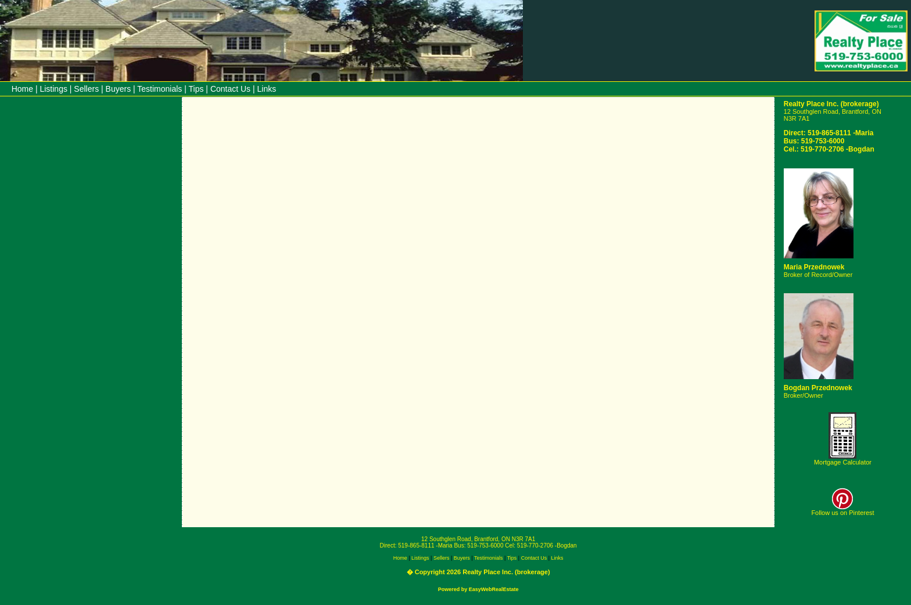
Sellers (86, 88)
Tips (196, 88)
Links (267, 88)
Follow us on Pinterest (842, 509)
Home (22, 88)
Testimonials (159, 88)
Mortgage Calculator (842, 462)
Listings (53, 88)
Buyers (118, 88)
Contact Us (230, 88)
